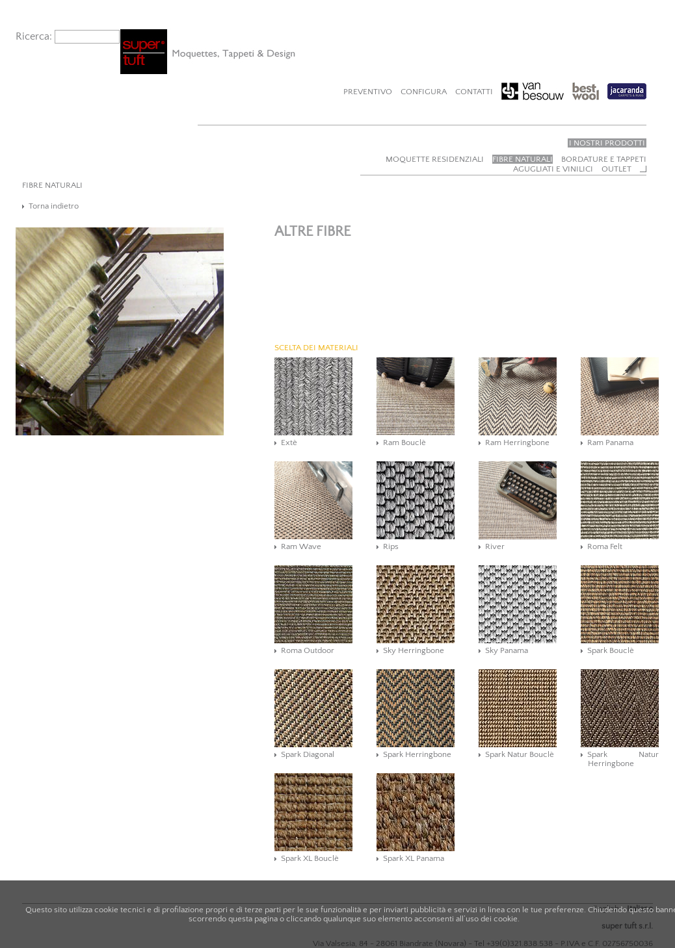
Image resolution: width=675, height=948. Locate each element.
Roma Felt (604, 546)
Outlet (616, 168)
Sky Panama (506, 650)
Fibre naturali (522, 159)
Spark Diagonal (307, 754)
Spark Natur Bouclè (519, 754)
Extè (289, 442)
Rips (391, 546)
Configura (424, 91)
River (495, 546)
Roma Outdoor (307, 650)
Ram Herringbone (517, 442)
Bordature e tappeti (603, 159)
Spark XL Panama (413, 858)
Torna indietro (54, 206)
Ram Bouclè (404, 442)
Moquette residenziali (435, 159)
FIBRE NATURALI (52, 185)
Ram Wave (301, 546)
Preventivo (367, 91)
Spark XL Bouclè (310, 858)
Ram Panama (610, 442)
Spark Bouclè (610, 650)
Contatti (474, 91)
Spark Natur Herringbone (623, 759)
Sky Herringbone (413, 650)
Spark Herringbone (417, 754)
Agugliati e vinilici (553, 168)
